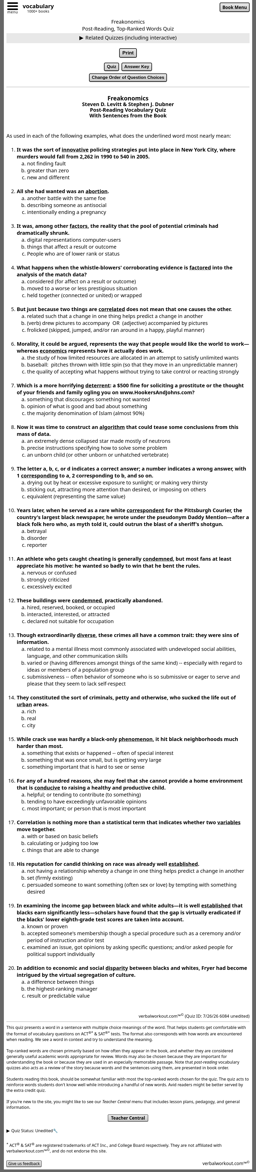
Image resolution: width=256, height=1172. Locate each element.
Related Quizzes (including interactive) (131, 37)
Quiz (111, 67)
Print (128, 53)
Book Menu (234, 7)
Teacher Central (128, 1119)
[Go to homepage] (36, 7)
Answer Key (137, 67)
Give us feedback (24, 1165)
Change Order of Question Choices (128, 78)
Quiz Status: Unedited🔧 (34, 1132)
